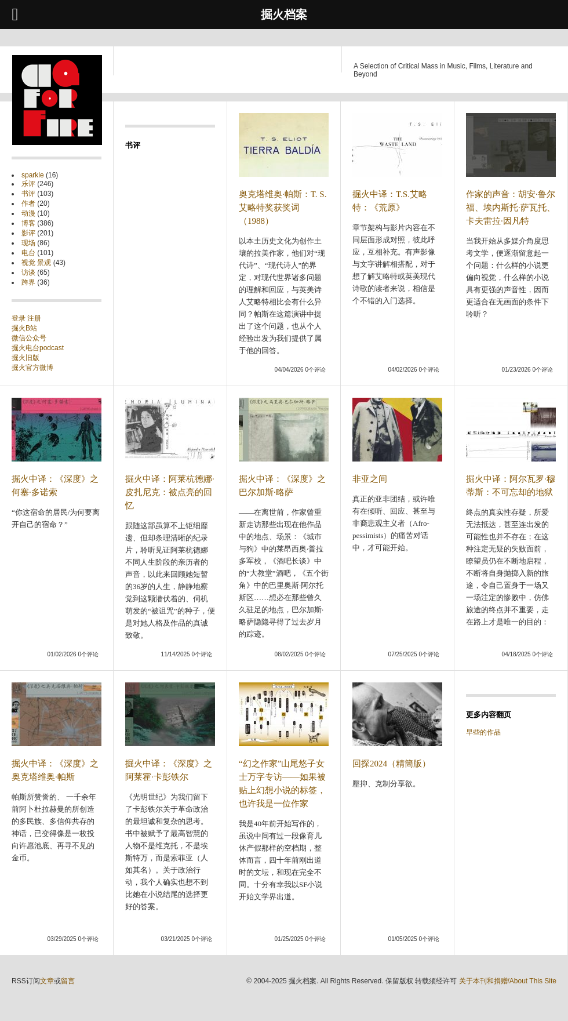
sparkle (32, 175)
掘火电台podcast (38, 348)
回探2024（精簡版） (391, 763)
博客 (28, 223)
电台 (28, 253)
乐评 (28, 184)
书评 (28, 194)
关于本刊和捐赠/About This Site (508, 981)
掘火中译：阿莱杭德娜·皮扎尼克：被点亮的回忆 (169, 492)
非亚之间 (369, 479)
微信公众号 (29, 338)
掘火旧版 (25, 358)
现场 (28, 243)
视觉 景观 (36, 263)
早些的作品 (483, 732)
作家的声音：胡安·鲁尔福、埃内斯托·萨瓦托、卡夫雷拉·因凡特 (510, 208)
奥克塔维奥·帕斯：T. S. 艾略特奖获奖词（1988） (282, 208)
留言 (68, 981)
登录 (19, 318)
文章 (47, 981)
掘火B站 (24, 328)
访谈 (28, 272)
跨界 (28, 282)
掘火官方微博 (32, 368)
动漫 (28, 213)
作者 (28, 203)
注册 (34, 318)
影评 (28, 233)
